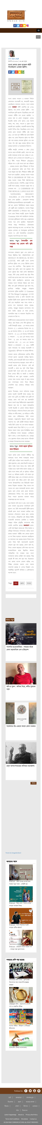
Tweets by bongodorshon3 (13, 853)
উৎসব (25, 1106)
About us (21, 1114)
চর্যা (10, 1097)
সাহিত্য (15, 583)
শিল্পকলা (29, 583)
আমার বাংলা (30, 1102)
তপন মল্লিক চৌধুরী (13, 59)
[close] (38, 37)
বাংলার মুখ (29, 1097)
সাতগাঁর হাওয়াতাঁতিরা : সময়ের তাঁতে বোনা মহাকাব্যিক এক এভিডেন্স (20, 648)
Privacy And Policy (32, 1114)
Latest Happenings (10, 1114)
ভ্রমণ (19, 1102)
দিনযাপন (24, 1110)
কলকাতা (19, 1097)
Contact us (33, 1119)
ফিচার (6, 1106)
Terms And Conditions (12, 1119)
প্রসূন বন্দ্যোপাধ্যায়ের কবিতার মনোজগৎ (20, 766)
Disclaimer (24, 1119)
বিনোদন (10, 1102)
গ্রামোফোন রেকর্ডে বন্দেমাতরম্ (18, 1047)
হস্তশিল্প (22, 583)
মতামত (35, 1106)
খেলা (17, 1106)
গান (17, 1110)
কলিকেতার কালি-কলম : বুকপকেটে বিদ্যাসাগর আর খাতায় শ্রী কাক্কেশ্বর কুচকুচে (19, 982)
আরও (33, 783)
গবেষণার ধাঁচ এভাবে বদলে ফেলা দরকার (21, 726)
